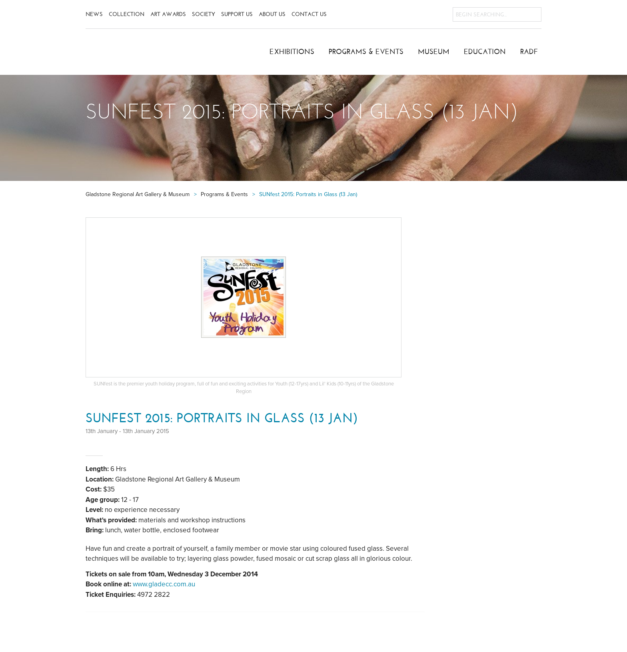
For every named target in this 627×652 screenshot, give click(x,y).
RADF (529, 51)
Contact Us (309, 14)
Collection (126, 14)
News (94, 14)
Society (203, 14)
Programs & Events (366, 51)
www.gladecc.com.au (164, 584)
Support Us (237, 14)
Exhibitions (292, 51)
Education (485, 51)
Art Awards (168, 14)
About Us (272, 14)
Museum (433, 51)
